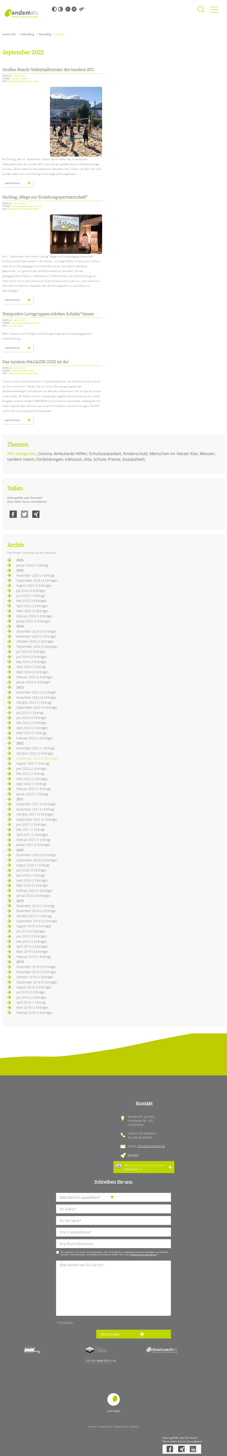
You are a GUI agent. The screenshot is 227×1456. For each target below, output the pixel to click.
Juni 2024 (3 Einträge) (31, 657)
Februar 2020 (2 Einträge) (34, 890)
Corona (45, 453)
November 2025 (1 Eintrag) (35, 575)
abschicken (110, 1334)
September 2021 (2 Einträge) (36, 819)
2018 (20, 962)
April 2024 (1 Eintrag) (31, 667)
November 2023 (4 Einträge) (36, 697)
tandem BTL (9, 34)
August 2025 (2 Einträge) (33, 585)
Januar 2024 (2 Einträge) (33, 682)
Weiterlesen (19, 184)
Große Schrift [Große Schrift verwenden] (74, 9)
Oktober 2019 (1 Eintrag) (34, 916)
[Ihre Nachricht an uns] (113, 1288)
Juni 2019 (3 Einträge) (31, 936)
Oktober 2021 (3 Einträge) (34, 814)
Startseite (22, 13)
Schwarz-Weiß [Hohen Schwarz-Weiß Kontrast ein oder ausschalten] (54, 9)
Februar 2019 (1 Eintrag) (33, 957)
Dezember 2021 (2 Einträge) (36, 804)
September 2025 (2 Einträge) (36, 580)
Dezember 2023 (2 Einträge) (36, 692)
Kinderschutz (135, 453)
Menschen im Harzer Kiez (174, 453)
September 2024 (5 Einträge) (36, 646)
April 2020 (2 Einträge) (32, 880)
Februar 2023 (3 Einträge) (34, 738)
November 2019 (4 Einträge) (36, 911)
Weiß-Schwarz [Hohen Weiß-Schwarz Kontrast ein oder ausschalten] (60, 9)
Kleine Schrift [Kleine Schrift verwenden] (68, 9)
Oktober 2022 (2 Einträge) (34, 753)
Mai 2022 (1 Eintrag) (30, 773)
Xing (35, 514)
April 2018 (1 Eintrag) (31, 1002)
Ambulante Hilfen (70, 453)
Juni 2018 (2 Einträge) (31, 997)
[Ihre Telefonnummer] (113, 1243)
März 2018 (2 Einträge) (32, 1007)
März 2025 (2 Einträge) (32, 611)
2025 (20, 570)
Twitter (24, 514)
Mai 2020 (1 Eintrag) (30, 875)
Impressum (106, 1426)
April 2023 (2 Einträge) (32, 728)
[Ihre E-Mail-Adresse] (113, 1232)
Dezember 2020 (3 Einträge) (36, 855)
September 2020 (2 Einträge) (36, 860)
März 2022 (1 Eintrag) (31, 784)
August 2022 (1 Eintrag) (32, 763)
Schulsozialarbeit (105, 453)
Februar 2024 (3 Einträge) (34, 677)
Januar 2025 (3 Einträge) (33, 621)
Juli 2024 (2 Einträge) (30, 651)
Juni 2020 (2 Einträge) (31, 870)
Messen (207, 453)
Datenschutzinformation (143, 1254)
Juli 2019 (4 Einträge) (30, 931)
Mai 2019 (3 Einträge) (31, 941)
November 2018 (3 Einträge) (36, 972)
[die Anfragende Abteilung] (113, 1197)
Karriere (133, 1155)
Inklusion (73, 459)
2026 (20, 560)
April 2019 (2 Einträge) (32, 946)
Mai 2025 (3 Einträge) (31, 600)
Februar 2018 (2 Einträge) (34, 1012)
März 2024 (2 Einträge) (32, 672)
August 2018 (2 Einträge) (33, 987)
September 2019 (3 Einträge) (36, 921)
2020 (20, 850)
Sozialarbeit (133, 459)
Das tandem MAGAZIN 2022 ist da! (35, 361)
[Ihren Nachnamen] (113, 1208)
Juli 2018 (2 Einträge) (30, 992)
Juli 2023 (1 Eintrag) (30, 713)
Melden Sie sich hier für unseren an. (144, 1166)
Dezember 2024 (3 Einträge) (36, 631)
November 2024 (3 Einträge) (36, 636)
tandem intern (21, 459)
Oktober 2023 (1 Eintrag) (34, 702)
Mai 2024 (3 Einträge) (31, 662)
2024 (20, 626)
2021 (20, 799)
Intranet (93, 1426)
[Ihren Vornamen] (113, 1220)
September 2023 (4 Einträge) (36, 707)
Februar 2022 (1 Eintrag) (33, 789)
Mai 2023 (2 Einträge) (31, 723)
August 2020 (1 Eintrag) (32, 865)
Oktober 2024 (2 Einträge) (34, 641)
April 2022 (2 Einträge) (32, 779)
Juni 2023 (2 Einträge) (31, 718)
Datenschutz (121, 1426)
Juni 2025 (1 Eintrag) (30, 595)
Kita (87, 459)
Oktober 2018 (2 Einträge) (34, 977)
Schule (99, 459)
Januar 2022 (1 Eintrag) (32, 794)
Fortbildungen (49, 459)
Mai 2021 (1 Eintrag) (30, 829)
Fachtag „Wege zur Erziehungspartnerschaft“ (45, 197)
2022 (20, 743)
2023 (20, 687)
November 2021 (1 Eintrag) (35, 809)
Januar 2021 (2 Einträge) (33, 845)
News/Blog (27, 34)
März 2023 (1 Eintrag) (31, 733)
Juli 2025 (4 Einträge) (30, 590)
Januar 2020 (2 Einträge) (33, 895)
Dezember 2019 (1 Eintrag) (35, 906)
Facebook (13, 514)
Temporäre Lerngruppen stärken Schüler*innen (48, 314)
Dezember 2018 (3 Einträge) (36, 967)
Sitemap (135, 1426)
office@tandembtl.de (151, 1146)
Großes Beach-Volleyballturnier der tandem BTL (48, 69)
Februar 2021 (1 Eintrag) (33, 840)
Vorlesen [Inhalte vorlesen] (81, 9)
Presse (114, 459)
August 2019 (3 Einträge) (33, 926)
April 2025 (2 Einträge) (32, 606)
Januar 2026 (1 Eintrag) (32, 565)
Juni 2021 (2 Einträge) (31, 824)
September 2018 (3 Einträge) (36, 982)
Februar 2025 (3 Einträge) (34, 616)
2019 (20, 901)
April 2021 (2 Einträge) (32, 835)
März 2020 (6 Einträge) (32, 885)
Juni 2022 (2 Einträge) (31, 768)
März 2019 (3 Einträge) (32, 951)
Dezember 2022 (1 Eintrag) (35, 748)
